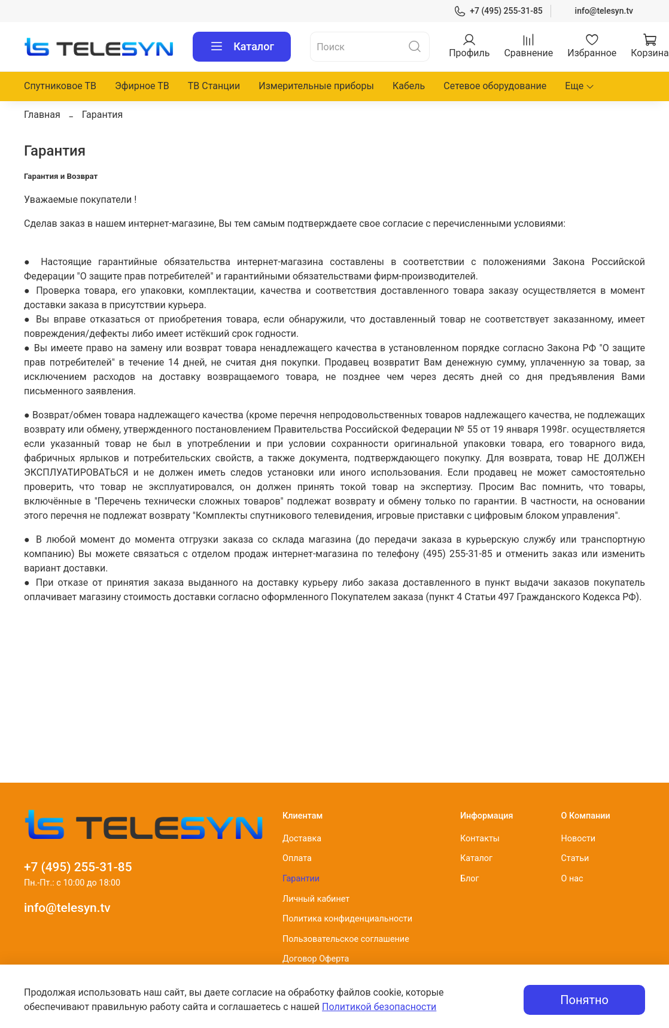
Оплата (297, 858)
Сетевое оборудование (494, 86)
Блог (469, 879)
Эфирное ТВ (142, 86)
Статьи (575, 858)
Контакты (480, 839)
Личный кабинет (315, 899)
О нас (572, 879)
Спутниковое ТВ (60, 86)
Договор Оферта (315, 959)
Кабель (409, 86)
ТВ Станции (214, 86)
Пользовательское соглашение (345, 939)
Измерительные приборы (316, 86)
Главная (42, 114)
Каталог (241, 46)
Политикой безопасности (379, 1006)
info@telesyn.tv (604, 11)
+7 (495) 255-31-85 (498, 11)
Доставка (301, 839)
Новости (578, 839)
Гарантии (301, 879)
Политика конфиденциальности (347, 919)
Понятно (584, 1000)
